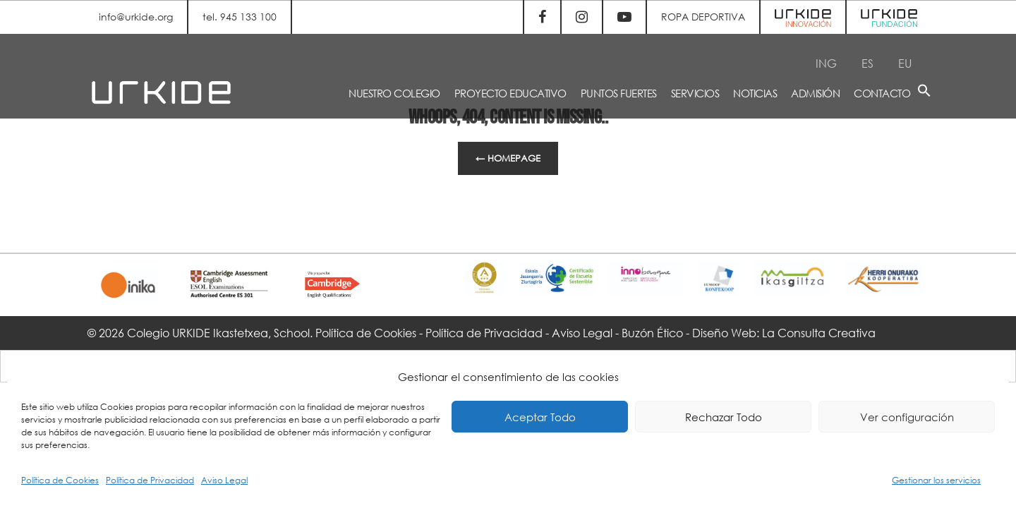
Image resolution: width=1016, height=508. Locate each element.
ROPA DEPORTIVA (703, 16)
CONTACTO (882, 93)
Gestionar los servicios (936, 480)
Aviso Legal (224, 480)
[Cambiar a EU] (905, 63)
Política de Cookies (60, 480)
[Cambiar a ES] (867, 63)
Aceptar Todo (540, 417)
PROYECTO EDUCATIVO (510, 93)
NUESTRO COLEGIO (394, 93)
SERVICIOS (695, 93)
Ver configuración (907, 417)
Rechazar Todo (723, 417)
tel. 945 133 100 (239, 16)
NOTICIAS (755, 93)
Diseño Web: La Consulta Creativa (784, 332)
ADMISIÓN (815, 93)
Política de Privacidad (150, 480)
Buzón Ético (652, 332)
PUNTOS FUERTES (619, 93)
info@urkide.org (136, 16)
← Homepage (508, 158)
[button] (924, 92)
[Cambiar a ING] (826, 63)
